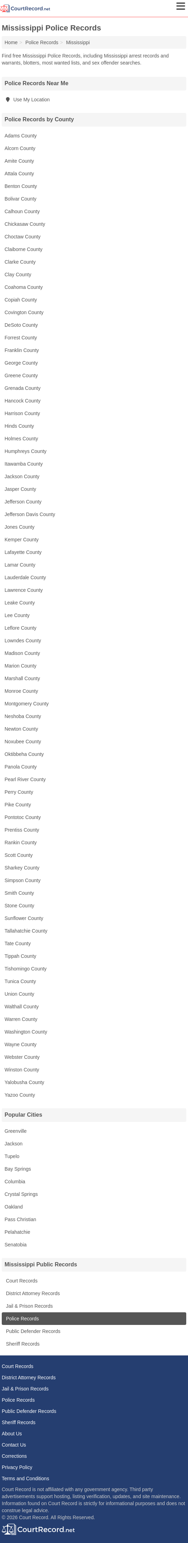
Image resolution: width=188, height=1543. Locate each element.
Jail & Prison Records (29, 1306)
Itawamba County (24, 464)
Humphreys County (26, 451)
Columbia (15, 1181)
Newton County (21, 729)
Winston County (22, 1069)
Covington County (24, 312)
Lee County (17, 615)
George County (21, 363)
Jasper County (20, 489)
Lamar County (20, 565)
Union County (19, 994)
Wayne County (20, 1044)
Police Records (22, 1318)
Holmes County (21, 438)
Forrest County (21, 337)
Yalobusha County (24, 1082)
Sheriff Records (22, 1344)
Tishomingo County (26, 969)
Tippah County (20, 956)
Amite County (19, 161)
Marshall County (22, 678)
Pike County (18, 804)
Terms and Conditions (25, 1478)
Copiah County (21, 300)
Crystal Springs (21, 1194)
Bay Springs (18, 1169)
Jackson (13, 1143)
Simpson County (23, 880)
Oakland (14, 1207)
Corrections (14, 1456)
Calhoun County (22, 211)
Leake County (20, 602)
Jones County (20, 527)
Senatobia (16, 1244)
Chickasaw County (25, 224)
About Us (12, 1433)
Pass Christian (20, 1219)
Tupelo (12, 1156)
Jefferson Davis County (30, 514)
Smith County (19, 893)
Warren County (21, 1019)
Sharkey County (22, 868)
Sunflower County (24, 918)
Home (11, 42)
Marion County (20, 666)
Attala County (19, 173)
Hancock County (23, 401)
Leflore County (20, 628)
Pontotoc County (23, 817)
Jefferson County (23, 502)
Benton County (21, 186)
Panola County (21, 767)
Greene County (21, 375)
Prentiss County (22, 830)
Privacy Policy (17, 1467)
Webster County (22, 1057)
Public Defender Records (33, 1331)
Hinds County (19, 426)
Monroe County (21, 691)
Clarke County (20, 262)
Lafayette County (23, 552)
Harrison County (22, 413)
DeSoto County (21, 325)
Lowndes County (23, 640)
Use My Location (27, 99)
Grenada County (23, 388)
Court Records (21, 1281)
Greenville (16, 1131)
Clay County (18, 274)
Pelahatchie (17, 1232)
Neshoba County (23, 716)
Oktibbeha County (24, 754)
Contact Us (14, 1445)
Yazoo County (20, 1095)
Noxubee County (23, 741)
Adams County (21, 135)
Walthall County (22, 1006)
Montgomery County (27, 703)
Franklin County (22, 350)
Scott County (19, 855)
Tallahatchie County (26, 931)
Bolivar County (20, 199)
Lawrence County (24, 590)
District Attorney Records (32, 1293)
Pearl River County (25, 779)
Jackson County (22, 476)
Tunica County (20, 981)
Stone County (19, 905)
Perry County (19, 792)
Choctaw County (23, 236)
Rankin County (21, 842)
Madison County (22, 653)
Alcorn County (20, 148)
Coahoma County (24, 287)
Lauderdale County (25, 577)
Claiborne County (23, 249)
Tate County (18, 943)
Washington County (26, 1032)
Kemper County (22, 539)
